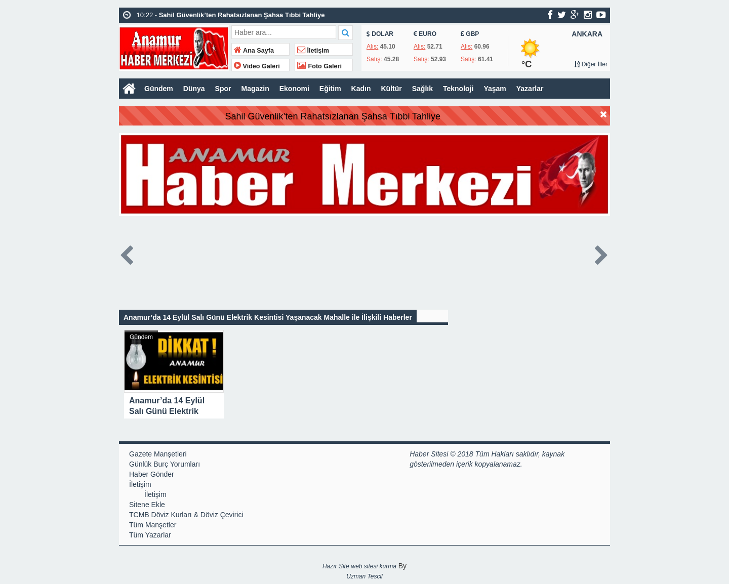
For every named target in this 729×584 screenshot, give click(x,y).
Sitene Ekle (147, 504)
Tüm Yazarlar (150, 535)
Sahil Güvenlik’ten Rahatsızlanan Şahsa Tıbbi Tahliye (356, 116)
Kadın (361, 89)
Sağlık (422, 89)
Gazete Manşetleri (158, 454)
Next (602, 253)
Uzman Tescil (364, 576)
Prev (127, 253)
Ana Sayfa (254, 50)
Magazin (255, 89)
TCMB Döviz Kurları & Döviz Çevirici (186, 515)
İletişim (313, 50)
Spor (223, 89)
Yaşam (494, 89)
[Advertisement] (68, 427)
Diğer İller (591, 64)
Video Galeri (257, 66)
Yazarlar (530, 89)
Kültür (391, 89)
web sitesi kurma (373, 566)
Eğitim (330, 89)
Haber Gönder (151, 474)
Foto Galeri (319, 66)
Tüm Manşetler (152, 525)
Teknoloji (458, 89)
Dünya (194, 89)
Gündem (158, 89)
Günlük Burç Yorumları (164, 464)
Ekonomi (294, 89)
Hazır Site (335, 566)
